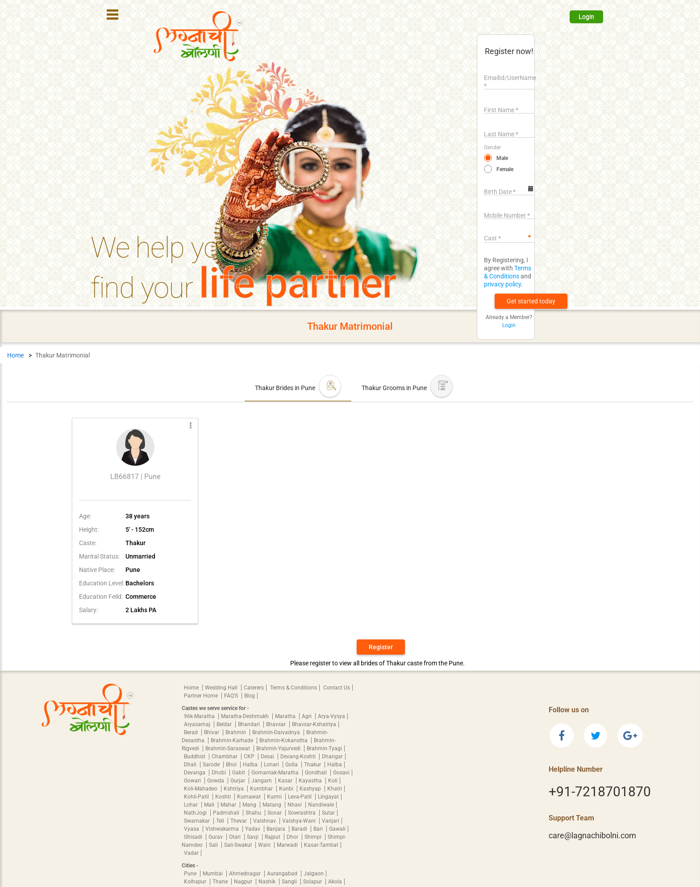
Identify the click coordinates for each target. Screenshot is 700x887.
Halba (251, 764)
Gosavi (341, 772)
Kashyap (311, 789)
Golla (292, 764)
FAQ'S (231, 696)
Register (381, 647)
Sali (214, 845)
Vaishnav (265, 821)
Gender (492, 147)
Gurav (216, 837)
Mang (250, 805)
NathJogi (196, 813)
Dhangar (332, 756)
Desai (268, 756)
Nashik (267, 882)
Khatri (334, 789)
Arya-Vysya (331, 716)
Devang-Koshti (298, 756)
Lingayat (328, 797)
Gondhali (316, 772)
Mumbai (213, 873)
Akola (335, 882)
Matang (272, 805)
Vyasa (192, 829)
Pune (191, 873)
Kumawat (249, 797)
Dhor (293, 837)
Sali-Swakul (238, 845)
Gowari (193, 781)
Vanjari (330, 821)
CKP (250, 756)
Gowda (216, 781)
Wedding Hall (222, 688)
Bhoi (232, 764)
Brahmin (236, 732)
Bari (318, 829)
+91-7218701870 (600, 791)
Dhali (191, 764)
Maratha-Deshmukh (245, 716)
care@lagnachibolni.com (592, 835)
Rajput (273, 837)
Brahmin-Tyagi (324, 748)
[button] (531, 301)
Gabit (239, 772)
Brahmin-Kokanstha (284, 740)
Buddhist (195, 756)
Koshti (223, 797)
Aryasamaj (198, 724)
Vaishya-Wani (299, 821)
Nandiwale (321, 805)
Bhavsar (276, 724)
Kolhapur (196, 882)
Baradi (300, 829)
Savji (253, 837)
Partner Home (201, 696)
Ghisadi (194, 837)
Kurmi (275, 797)
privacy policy (502, 284)
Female (504, 169)
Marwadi (288, 845)
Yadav (253, 829)
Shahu (254, 813)
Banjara (277, 829)
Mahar (229, 805)
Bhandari (249, 724)
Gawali (337, 829)
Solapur (313, 882)
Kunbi (287, 789)
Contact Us (336, 688)
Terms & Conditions (293, 688)
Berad (191, 732)
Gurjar (238, 781)
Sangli (290, 882)
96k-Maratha (200, 716)
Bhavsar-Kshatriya (314, 724)
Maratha (286, 716)
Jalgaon (314, 873)
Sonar (275, 813)
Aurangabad (283, 873)
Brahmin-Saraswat (228, 748)
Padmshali (227, 813)
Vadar (191, 853)
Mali (210, 805)
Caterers (254, 688)
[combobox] (509, 236)
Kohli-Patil (197, 797)
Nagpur (244, 882)
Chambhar (225, 756)
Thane (220, 882)
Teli (220, 821)
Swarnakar (197, 821)
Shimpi (313, 837)
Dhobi (219, 772)
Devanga (195, 772)
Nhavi (295, 805)
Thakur (313, 764)
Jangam (262, 781)
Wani (265, 845)
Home (15, 355)
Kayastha (311, 781)
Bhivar (212, 732)
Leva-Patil (300, 797)
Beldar (225, 724)
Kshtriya (234, 789)
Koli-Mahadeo (201, 789)
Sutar (328, 813)
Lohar (191, 805)
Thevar (239, 821)
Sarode (212, 764)
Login (586, 16)
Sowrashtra (302, 813)
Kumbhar (262, 789)
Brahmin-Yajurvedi (279, 748)
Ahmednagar (245, 873)
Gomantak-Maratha (275, 772)
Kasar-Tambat (321, 845)
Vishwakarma (222, 829)
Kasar (286, 781)
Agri (307, 716)
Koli (333, 781)
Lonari (272, 764)
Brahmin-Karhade (232, 740)
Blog (249, 696)
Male (502, 158)
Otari (235, 837)
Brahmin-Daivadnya (276, 732)
